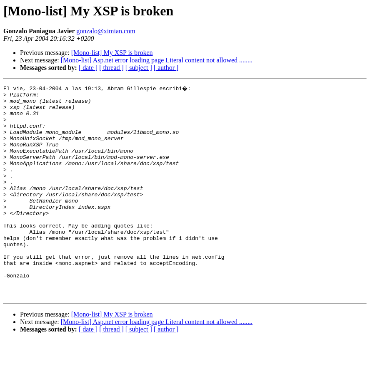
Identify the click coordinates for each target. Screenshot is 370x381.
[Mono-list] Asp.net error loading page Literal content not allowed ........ (156, 60)
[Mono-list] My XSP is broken (112, 52)
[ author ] (166, 67)
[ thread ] (111, 67)
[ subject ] (138, 67)
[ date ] (88, 67)
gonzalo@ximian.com (105, 31)
